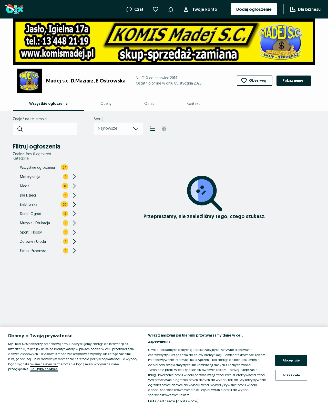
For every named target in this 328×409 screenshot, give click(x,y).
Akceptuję (291, 360)
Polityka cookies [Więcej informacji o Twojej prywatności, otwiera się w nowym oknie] (44, 369)
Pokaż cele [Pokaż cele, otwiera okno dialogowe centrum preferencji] (291, 375)
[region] (164, 368)
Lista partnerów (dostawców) (173, 401)
